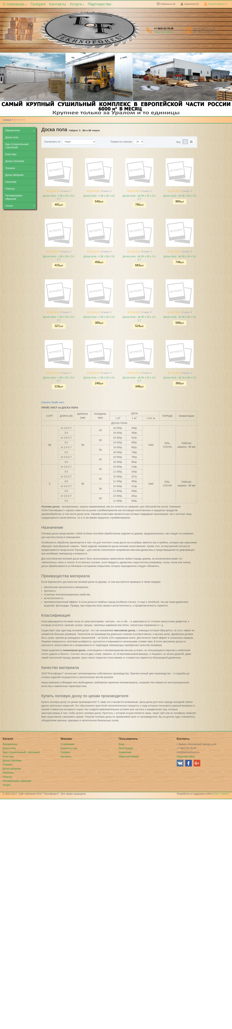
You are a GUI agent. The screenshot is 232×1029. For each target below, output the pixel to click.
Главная (7, 120)
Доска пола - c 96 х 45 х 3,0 (99, 195)
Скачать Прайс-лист (52, 402)
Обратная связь (186, 756)
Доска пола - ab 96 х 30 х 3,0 (179, 316)
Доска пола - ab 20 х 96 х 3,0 (179, 377)
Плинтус (7, 776)
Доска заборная (12, 768)
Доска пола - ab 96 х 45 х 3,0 (179, 195)
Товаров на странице (121, 141)
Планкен (7, 764)
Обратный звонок (164, 32)
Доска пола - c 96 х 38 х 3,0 (99, 256)
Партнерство (99, 4)
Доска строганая (12, 760)
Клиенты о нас (69, 748)
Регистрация (126, 748)
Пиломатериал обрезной (17, 780)
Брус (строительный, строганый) (21, 752)
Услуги (77, 4)
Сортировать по (52, 141)
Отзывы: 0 (65, 191)
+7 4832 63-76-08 (163, 28)
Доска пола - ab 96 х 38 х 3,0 (179, 256)
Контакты (57, 4)
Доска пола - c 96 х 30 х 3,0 (99, 316)
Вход (121, 744)
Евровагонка (10, 744)
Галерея (38, 4)
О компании (15, 4)
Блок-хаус (8, 756)
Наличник (8, 772)
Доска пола (9, 748)
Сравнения (125, 752)
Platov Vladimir (221, 793)
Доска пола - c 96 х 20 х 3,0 (99, 377)
